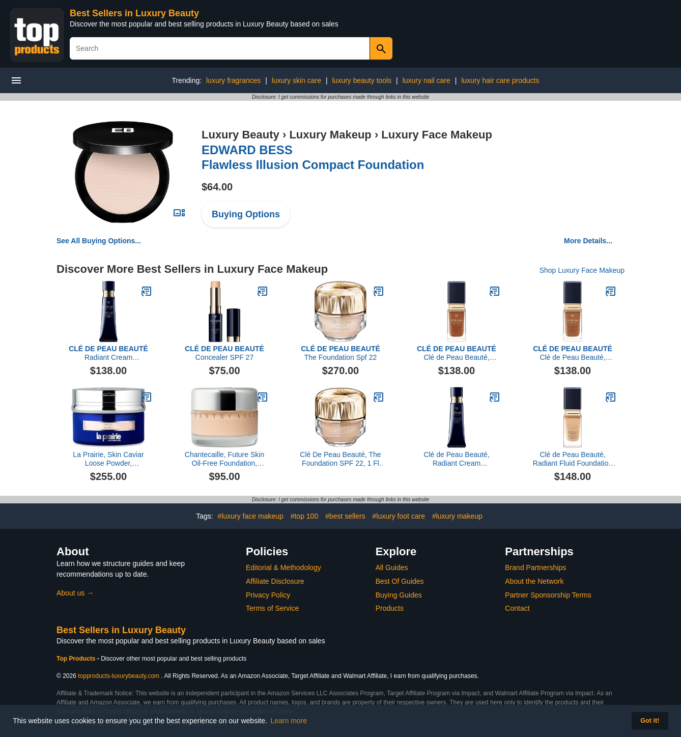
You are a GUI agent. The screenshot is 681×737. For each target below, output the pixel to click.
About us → (75, 593)
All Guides (392, 567)
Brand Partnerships (535, 567)
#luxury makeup (457, 516)
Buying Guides (399, 595)
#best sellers (345, 516)
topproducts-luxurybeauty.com (118, 675)
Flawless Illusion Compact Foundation (313, 157)
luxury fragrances (233, 80)
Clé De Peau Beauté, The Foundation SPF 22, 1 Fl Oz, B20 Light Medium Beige (340, 459)
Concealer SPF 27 (224, 353)
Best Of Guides (400, 581)
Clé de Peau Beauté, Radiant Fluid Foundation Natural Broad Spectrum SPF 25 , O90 (572, 353)
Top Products (76, 658)
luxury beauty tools (361, 80)
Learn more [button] (289, 721)
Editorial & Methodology (283, 567)
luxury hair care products (500, 80)
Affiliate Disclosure (275, 581)
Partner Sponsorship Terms (548, 595)
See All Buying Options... (98, 241)
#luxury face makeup (250, 516)
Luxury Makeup (330, 134)
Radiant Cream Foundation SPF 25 (108, 353)
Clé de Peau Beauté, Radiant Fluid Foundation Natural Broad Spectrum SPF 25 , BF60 (456, 353)
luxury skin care (296, 80)
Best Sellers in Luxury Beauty (134, 13)
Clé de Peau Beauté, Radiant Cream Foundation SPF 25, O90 (456, 459)
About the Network (534, 581)
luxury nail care (426, 80)
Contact (517, 608)
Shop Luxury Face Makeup (582, 270)
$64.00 (217, 186)
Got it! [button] (649, 720)
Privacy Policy (268, 595)
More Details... (588, 241)
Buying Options (246, 214)
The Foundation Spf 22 (340, 353)
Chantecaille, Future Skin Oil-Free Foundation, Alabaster (224, 459)
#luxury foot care (399, 516)
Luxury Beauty (240, 134)
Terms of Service (272, 608)
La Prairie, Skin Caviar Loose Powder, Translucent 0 (108, 459)
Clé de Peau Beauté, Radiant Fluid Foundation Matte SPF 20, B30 (572, 459)
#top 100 (305, 516)
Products (390, 608)
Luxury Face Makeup (436, 134)
